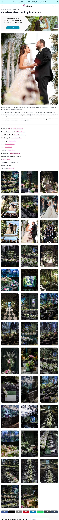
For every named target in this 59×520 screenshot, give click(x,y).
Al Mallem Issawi (11, 150)
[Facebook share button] (4, 512)
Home (2, 9)
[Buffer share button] (47, 512)
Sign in (56, 5)
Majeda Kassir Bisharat (20, 135)
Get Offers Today (12, 28)
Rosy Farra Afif (12, 141)
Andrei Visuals (8, 147)
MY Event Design (20, 131)
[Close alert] (57, 2)
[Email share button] (19, 512)
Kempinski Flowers (10, 144)
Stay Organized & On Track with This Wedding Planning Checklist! (29, 2)
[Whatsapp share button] (40, 512)
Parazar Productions (16, 138)
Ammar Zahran (6, 159)
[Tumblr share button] (54, 512)
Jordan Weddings (15, 9)
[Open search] (53, 6)
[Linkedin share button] (33, 512)
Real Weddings (8, 9)
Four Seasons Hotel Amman (16, 128)
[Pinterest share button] (26, 512)
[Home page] (27, 5)
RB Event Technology (15, 153)
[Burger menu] (2, 5)
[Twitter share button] (11, 512)
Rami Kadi (11, 168)
